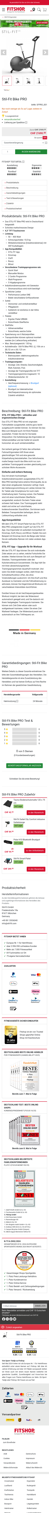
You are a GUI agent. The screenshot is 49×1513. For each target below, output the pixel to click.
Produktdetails (12, 182)
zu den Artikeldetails (35, 850)
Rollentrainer (32, 1508)
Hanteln (30, 1499)
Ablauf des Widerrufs (34, 1468)
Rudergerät (31, 1486)
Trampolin (31, 1490)
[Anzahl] (8, 151)
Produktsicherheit (14, 208)
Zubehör (10, 203)
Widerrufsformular (11, 1468)
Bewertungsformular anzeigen (24, 765)
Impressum (30, 1458)
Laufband (8, 1486)
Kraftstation (9, 1490)
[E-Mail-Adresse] (17, 1306)
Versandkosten (9, 1463)
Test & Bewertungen (15, 198)
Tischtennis (8, 1495)
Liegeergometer (33, 1504)
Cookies (7, 1458)
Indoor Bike (8, 1499)
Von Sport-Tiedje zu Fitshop (13, 1361)
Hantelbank (31, 1495)
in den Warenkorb (31, 152)
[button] (3, 52)
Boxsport (8, 1504)
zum (9, 1442)
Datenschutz (31, 1454)
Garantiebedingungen (15, 193)
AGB (5, 1454)
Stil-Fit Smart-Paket (22, 858)
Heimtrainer (9, 1508)
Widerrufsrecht (31, 1463)
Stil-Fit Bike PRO (24, 1334)
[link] (13, 975)
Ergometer (31, 1481)
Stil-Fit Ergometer (10, 17)
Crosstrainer (9, 1481)
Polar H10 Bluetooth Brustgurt (27, 839)
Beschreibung (12, 188)
